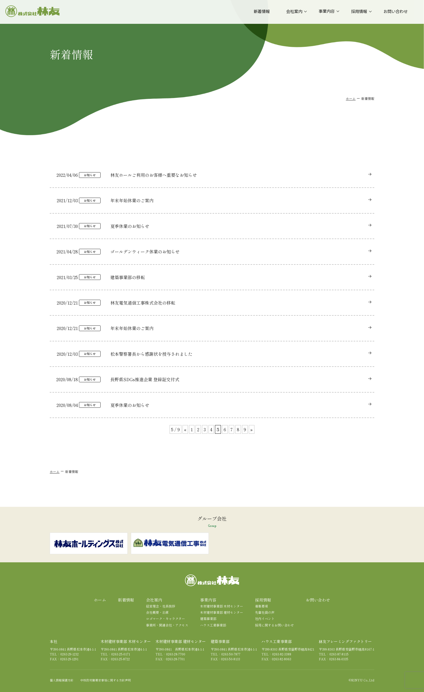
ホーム (351, 98)
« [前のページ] (185, 429)
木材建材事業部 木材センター (221, 606)
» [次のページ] (251, 429)
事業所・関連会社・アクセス (167, 625)
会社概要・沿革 (157, 612)
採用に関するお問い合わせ (274, 625)
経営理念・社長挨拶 (160, 606)
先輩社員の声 (264, 612)
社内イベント (264, 618)
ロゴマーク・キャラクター (165, 618)
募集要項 (261, 606)
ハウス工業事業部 (213, 625)
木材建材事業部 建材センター (221, 612)
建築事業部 (208, 618)
